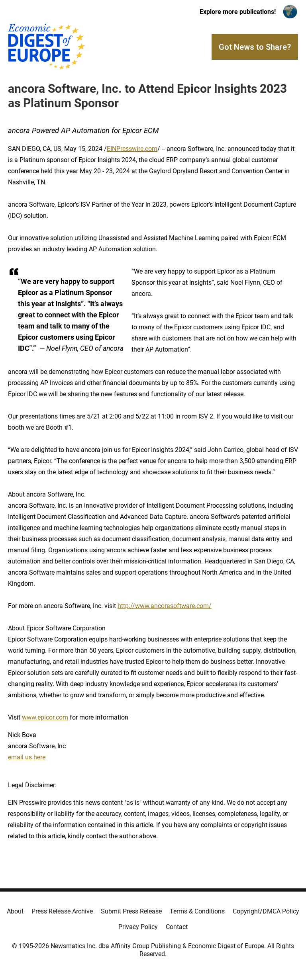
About (15, 911)
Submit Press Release (131, 911)
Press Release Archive (62, 911)
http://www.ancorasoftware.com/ (165, 606)
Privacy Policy (138, 927)
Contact (177, 927)
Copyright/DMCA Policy (266, 911)
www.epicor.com (45, 717)
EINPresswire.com (132, 149)
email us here (26, 757)
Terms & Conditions (197, 911)
